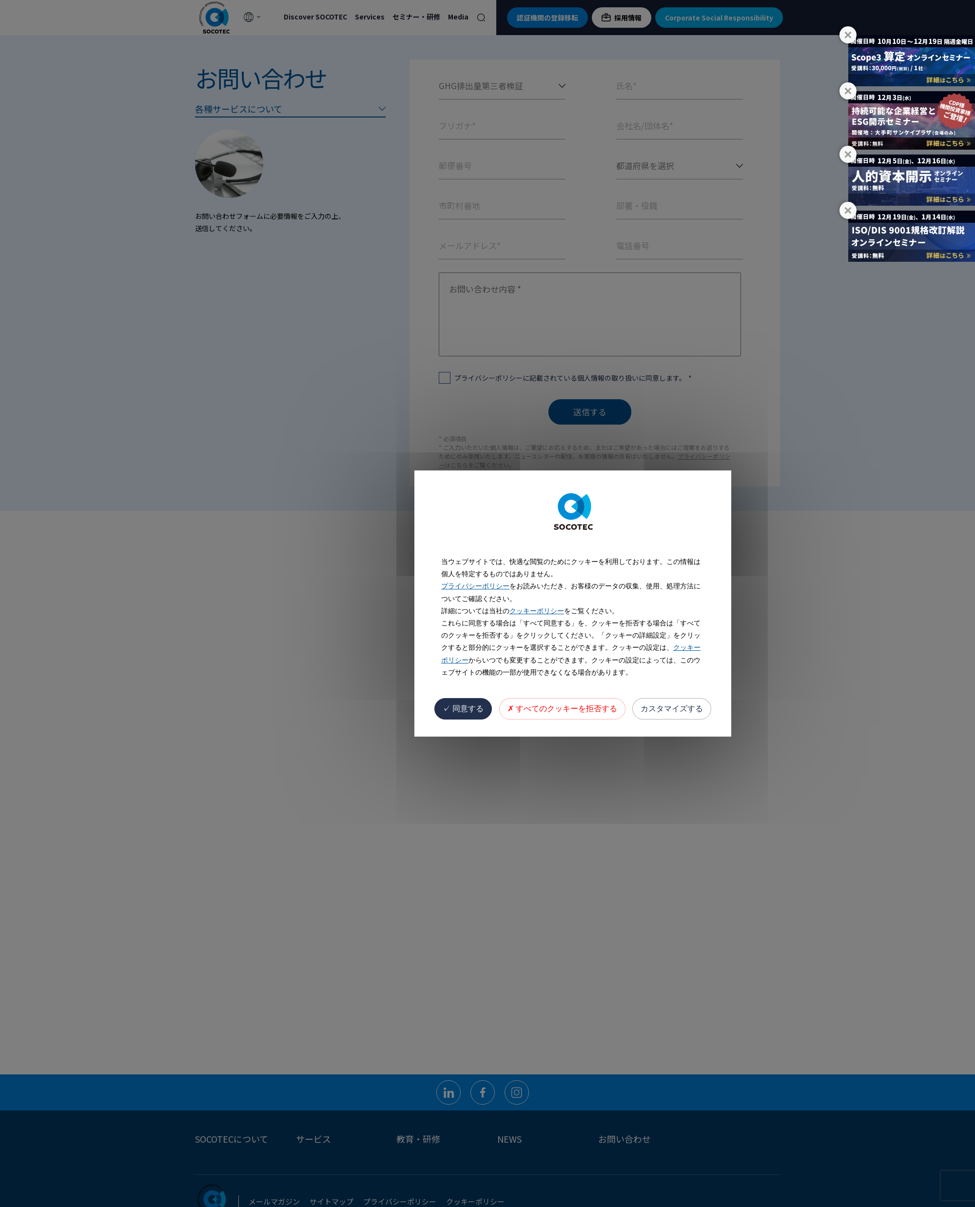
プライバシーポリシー (475, 586)
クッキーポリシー (536, 611)
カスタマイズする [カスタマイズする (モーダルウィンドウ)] (672, 708)
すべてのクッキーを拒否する (562, 708)
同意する (463, 708)
